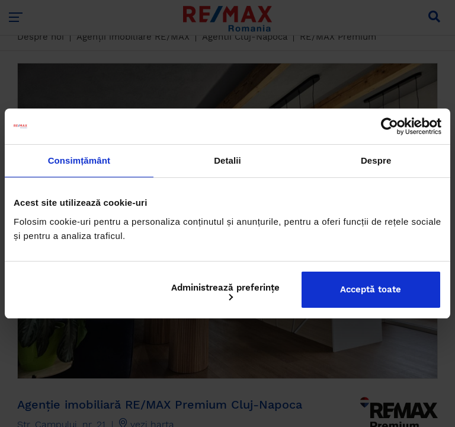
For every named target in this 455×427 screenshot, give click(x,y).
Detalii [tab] (227, 160)
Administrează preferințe (225, 291)
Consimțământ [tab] (79, 160)
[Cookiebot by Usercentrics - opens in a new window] (389, 126)
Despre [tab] (376, 160)
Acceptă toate (370, 289)
